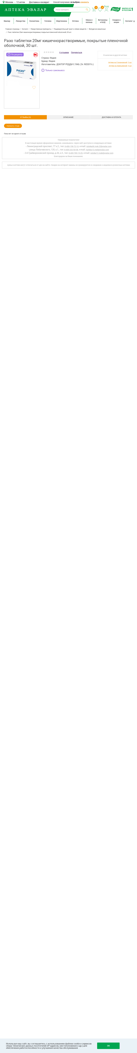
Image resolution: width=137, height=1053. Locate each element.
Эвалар (7, 21)
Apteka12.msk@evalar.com (101, 944)
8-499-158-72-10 (72, 938)
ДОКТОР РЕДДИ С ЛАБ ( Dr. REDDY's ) (75, 64)
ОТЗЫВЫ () (111, 117)
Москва (9, 2)
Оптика (75, 21)
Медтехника (61, 21)
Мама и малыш (89, 21)
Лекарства (20, 21)
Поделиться (76, 52)
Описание (25, 117)
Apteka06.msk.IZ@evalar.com (98, 938)
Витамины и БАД (102, 21)
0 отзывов (64, 52)
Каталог (130, 21)
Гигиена (47, 21)
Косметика (34, 21)
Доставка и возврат (39, 2)
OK (108, 1045)
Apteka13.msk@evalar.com (97, 941)
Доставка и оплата (68, 117)
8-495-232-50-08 (71, 941)
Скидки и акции (116, 21)
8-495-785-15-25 (76, 944)
